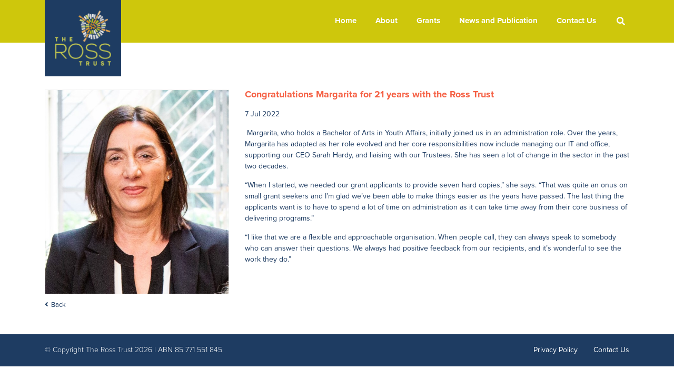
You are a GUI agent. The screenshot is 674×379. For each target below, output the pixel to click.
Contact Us (576, 21)
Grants (428, 21)
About (386, 21)
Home (345, 21)
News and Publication (498, 21)
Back (58, 305)
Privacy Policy (555, 350)
